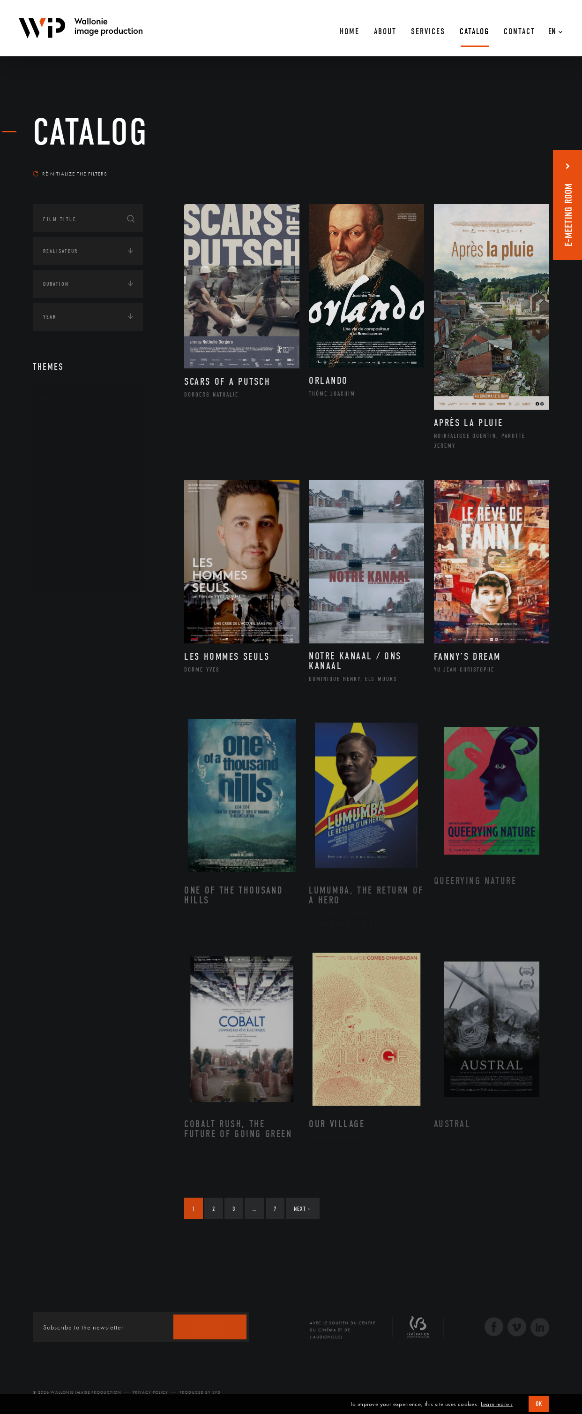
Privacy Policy (150, 1392)
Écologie (55, 637)
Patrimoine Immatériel (88, 516)
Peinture (65, 531)
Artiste (63, 456)
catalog (90, 132)
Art (47, 398)
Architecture (72, 426)
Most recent (532, 164)
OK (539, 1404)
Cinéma (63, 471)
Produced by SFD (200, 1392)
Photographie (74, 545)
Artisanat (68, 441)
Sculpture (67, 561)
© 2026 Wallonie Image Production (77, 1392)
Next (302, 1208)
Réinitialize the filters (70, 173)
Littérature (69, 486)
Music (61, 501)
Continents (59, 608)
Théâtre (64, 576)
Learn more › (497, 1404)
